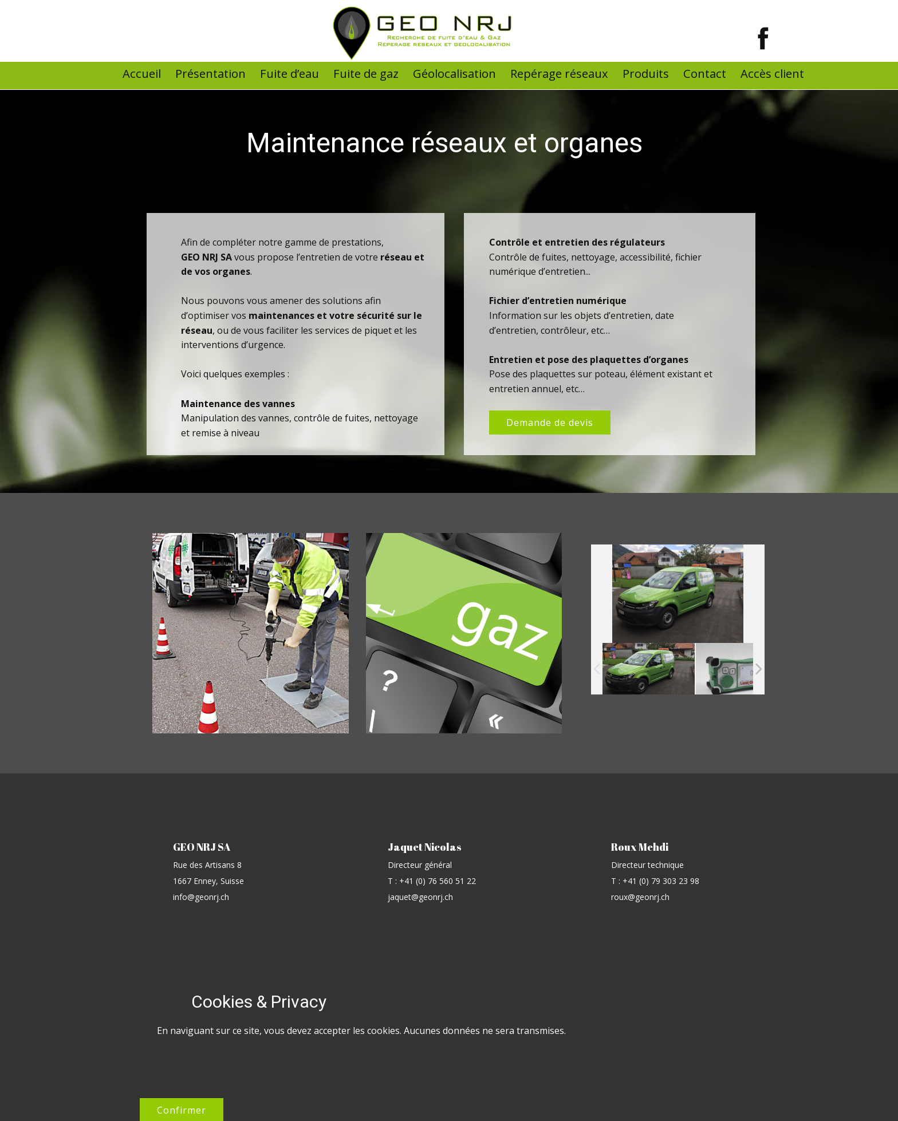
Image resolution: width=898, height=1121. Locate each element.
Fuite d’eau (289, 73)
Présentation (210, 73)
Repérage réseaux (559, 73)
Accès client (772, 73)
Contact (704, 73)
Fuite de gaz (366, 73)
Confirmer (662, 1017)
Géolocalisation (454, 73)
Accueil (142, 73)
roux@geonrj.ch (640, 896)
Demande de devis (549, 422)
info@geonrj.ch (201, 896)
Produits (646, 73)
